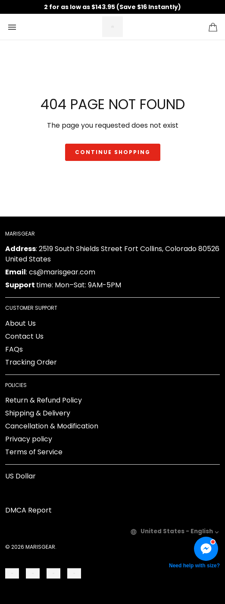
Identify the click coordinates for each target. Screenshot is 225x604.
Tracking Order (31, 362)
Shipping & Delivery (37, 413)
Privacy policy (28, 439)
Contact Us (24, 336)
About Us (20, 323)
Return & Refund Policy (43, 400)
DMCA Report (28, 510)
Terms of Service (33, 452)
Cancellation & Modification (51, 426)
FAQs (14, 349)
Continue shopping (112, 152)
